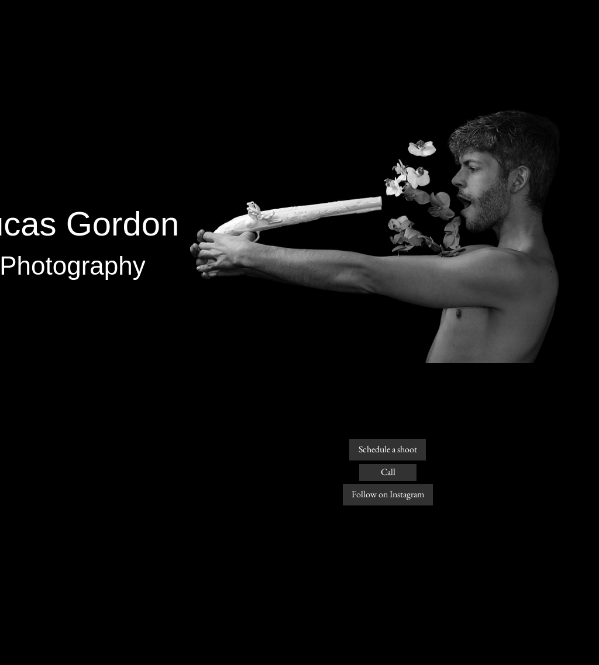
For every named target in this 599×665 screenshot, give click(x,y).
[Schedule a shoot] (387, 449)
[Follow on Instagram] (388, 494)
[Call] (387, 472)
